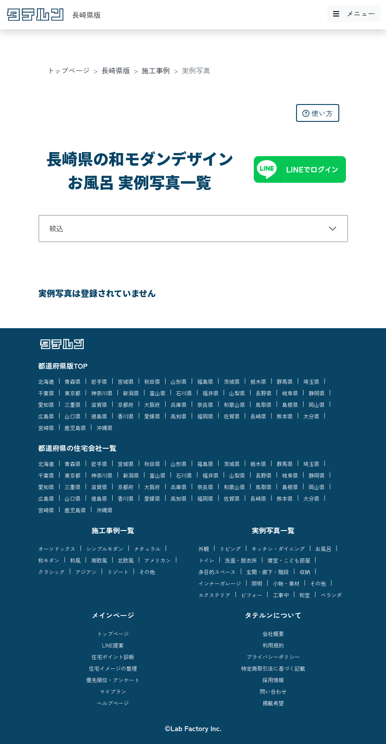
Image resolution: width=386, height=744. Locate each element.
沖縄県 (105, 427)
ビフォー (251, 595)
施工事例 (156, 70)
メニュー (354, 13)
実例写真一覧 (273, 530)
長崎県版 (116, 70)
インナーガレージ (220, 583)
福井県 (211, 393)
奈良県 (205, 404)
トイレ (207, 560)
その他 (147, 571)
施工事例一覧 (112, 530)
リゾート (118, 571)
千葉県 (46, 393)
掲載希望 (273, 703)
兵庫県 (179, 404)
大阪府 (152, 404)
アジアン (86, 571)
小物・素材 (286, 583)
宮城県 (126, 381)
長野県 (264, 393)
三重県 (73, 404)
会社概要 (273, 633)
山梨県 (237, 393)
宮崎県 (46, 427)
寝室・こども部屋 (289, 560)
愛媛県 (152, 416)
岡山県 (317, 404)
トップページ (68, 70)
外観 (204, 548)
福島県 (205, 381)
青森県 (73, 381)
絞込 (56, 228)
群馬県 (285, 381)
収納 (305, 571)
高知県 (179, 416)
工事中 (281, 595)
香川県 (126, 416)
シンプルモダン (104, 548)
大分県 (311, 416)
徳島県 (99, 416)
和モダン (49, 560)
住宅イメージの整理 (113, 668)
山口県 (73, 416)
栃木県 (258, 381)
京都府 (126, 404)
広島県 (46, 416)
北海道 (46, 381)
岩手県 (99, 381)
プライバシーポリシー (273, 656)
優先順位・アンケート (112, 680)
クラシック (51, 571)
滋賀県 (99, 404)
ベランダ (331, 595)
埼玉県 (311, 381)
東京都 (73, 393)
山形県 (179, 381)
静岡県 (317, 393)
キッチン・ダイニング (278, 548)
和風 (75, 560)
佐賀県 (231, 416)
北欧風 (126, 560)
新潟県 (131, 393)
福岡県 (205, 416)
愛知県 (46, 404)
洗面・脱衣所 (241, 560)
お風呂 (323, 548)
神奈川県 (102, 393)
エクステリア (215, 595)
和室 (304, 595)
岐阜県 (290, 393)
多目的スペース (217, 571)
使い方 (317, 113)
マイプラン (112, 691)
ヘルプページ (113, 703)
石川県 (184, 393)
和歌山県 (234, 404)
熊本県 (285, 416)
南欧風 (99, 560)
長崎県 (258, 416)
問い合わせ (273, 691)
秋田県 (152, 381)
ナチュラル (147, 548)
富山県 (158, 393)
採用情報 (273, 680)
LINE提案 (113, 645)
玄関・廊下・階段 (267, 571)
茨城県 (231, 381)
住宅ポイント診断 (112, 656)
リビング (230, 548)
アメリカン (157, 560)
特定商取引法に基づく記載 (273, 668)
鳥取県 (264, 404)
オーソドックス (57, 548)
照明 (257, 583)
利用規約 (273, 645)
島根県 (290, 404)
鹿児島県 (75, 427)
